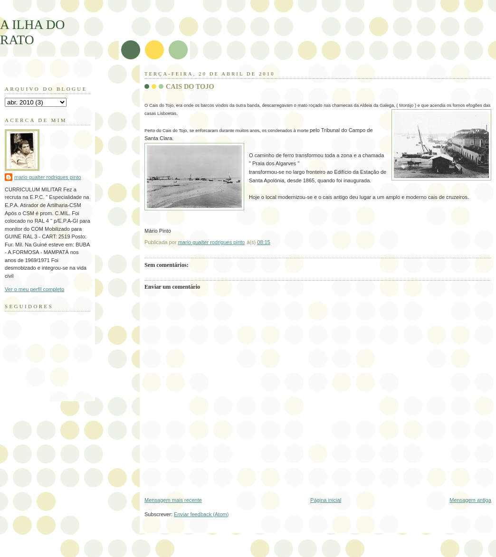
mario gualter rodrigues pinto (47, 177)
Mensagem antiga (470, 500)
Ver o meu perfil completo (34, 289)
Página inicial (325, 500)
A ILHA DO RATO (32, 32)
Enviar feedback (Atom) (201, 514)
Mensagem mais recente (173, 500)
